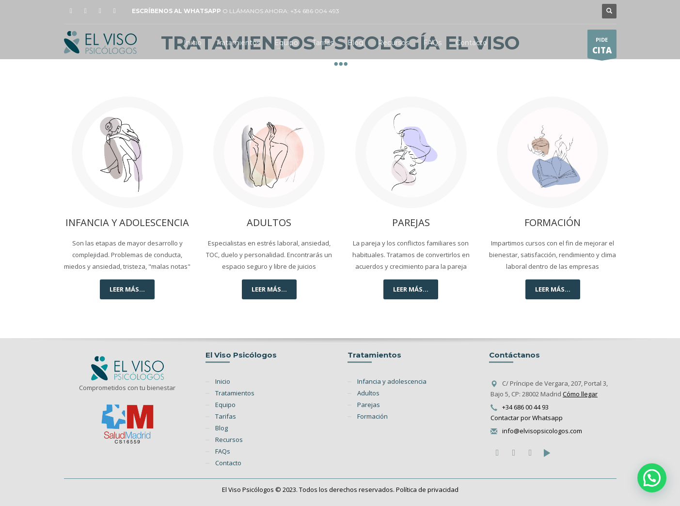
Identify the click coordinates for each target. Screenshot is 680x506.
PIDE (602, 47)
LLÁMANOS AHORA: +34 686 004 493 (284, 11)
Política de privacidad (427, 489)
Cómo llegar (580, 394)
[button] (651, 477)
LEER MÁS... (127, 289)
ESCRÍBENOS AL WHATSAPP (176, 11)
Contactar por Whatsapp (526, 417)
